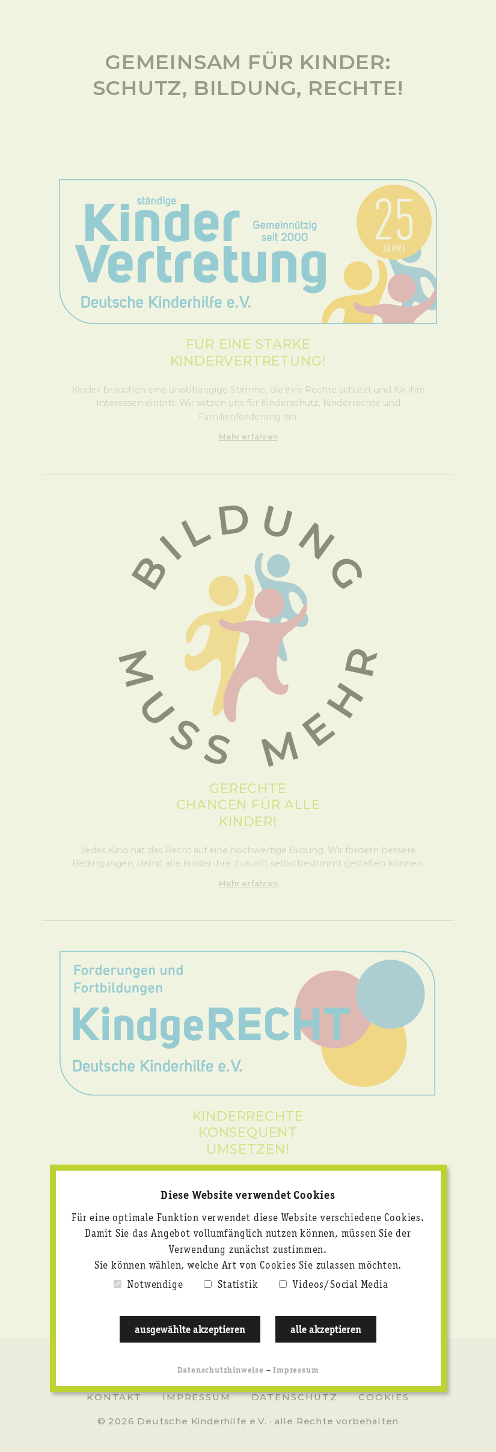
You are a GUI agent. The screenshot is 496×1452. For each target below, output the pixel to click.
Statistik (238, 1285)
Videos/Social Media (340, 1285)
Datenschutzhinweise (220, 1370)
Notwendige (155, 1285)
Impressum (296, 1370)
